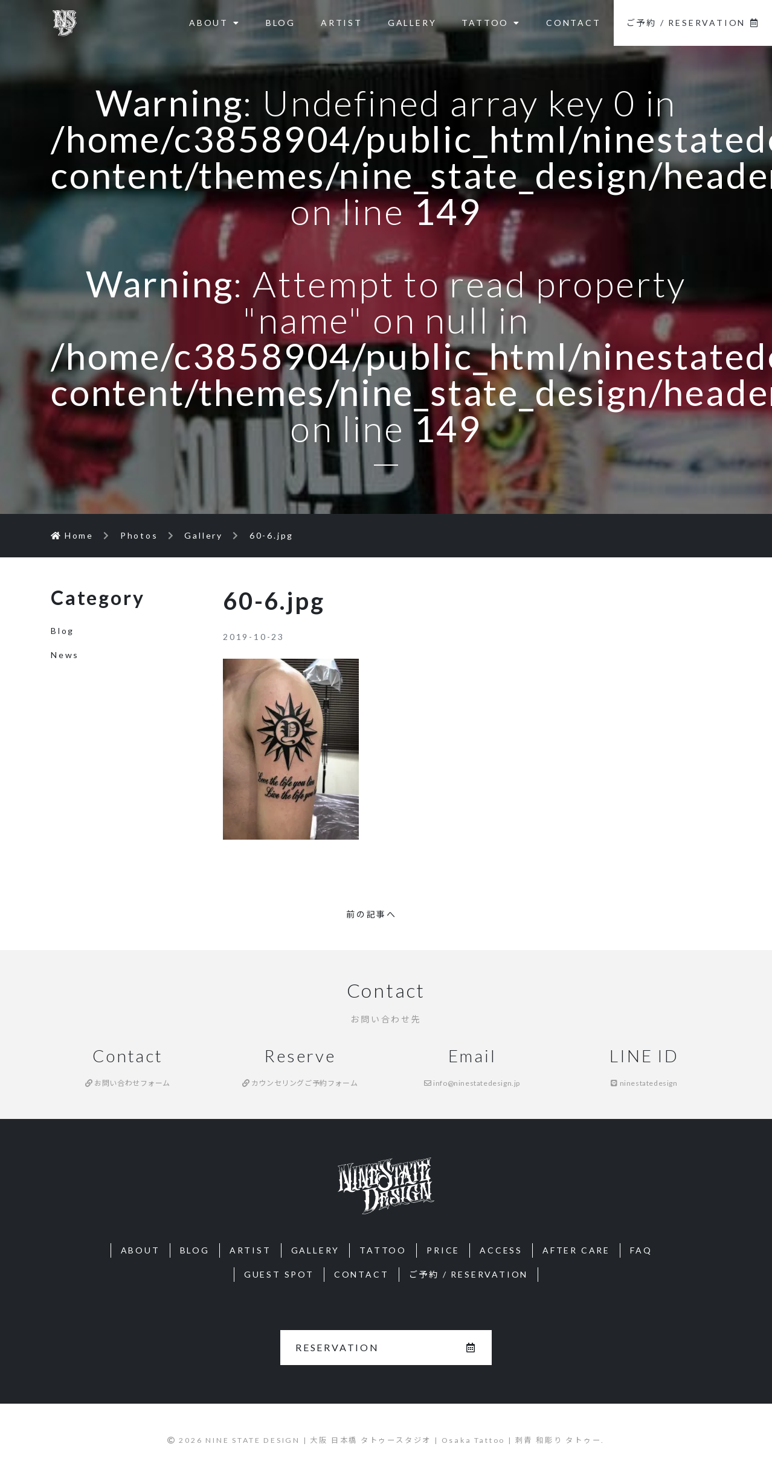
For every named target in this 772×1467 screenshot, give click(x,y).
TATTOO (491, 22)
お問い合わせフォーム (127, 1083)
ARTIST (341, 22)
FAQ (641, 1250)
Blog (62, 631)
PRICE (443, 1250)
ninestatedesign (644, 1083)
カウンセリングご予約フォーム (300, 1083)
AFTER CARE (576, 1250)
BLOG (280, 22)
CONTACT (573, 22)
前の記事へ (371, 914)
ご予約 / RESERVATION (692, 22)
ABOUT (214, 22)
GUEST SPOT (279, 1274)
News (65, 655)
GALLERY (412, 22)
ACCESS (501, 1250)
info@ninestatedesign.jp (472, 1083)
